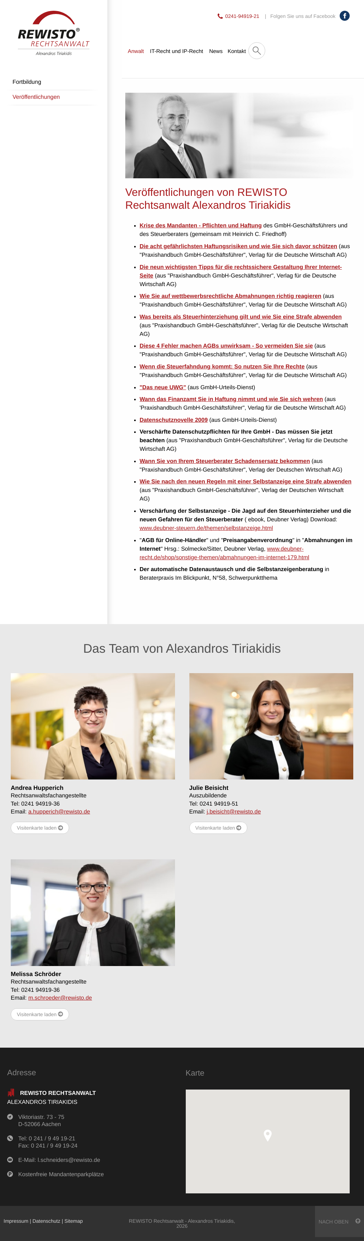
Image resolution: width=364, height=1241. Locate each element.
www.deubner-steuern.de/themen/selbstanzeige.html (206, 528)
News (216, 51)
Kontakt (237, 51)
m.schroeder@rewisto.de (60, 998)
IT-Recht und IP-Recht (176, 51)
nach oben (339, 1221)
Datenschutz (46, 1221)
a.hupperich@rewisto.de (59, 812)
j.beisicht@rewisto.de (234, 812)
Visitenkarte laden (40, 828)
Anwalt (136, 51)
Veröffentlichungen (36, 97)
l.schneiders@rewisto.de (69, 1160)
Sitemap (73, 1221)
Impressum (16, 1221)
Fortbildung (27, 82)
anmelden (32, 1225)
